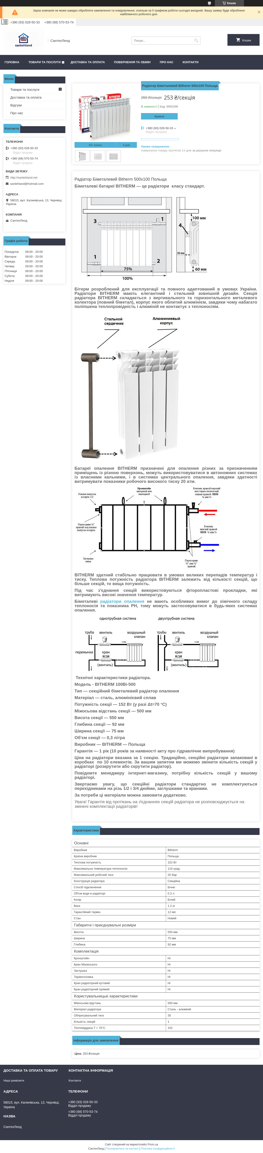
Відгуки (16, 105)
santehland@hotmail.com (27, 183)
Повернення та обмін (132, 62)
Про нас (166, 62)
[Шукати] (196, 41)
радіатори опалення (122, 601)
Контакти (191, 62)
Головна (12, 62)
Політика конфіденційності (158, 1148)
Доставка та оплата (88, 62)
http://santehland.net (23, 177)
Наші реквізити (13, 1080)
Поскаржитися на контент (122, 1148)
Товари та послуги (44, 62)
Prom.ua (153, 1144)
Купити (159, 116)
